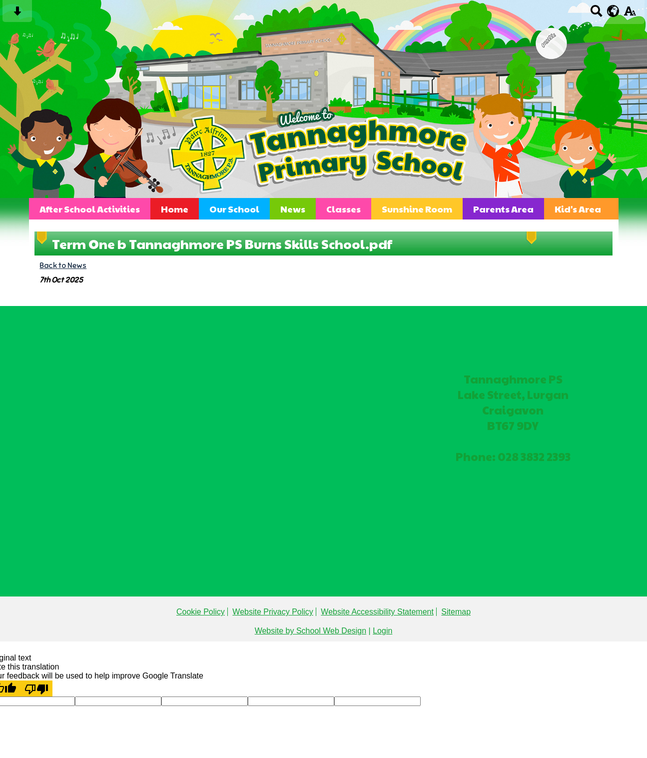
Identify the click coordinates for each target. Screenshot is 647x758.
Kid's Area (578, 208)
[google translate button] (613, 11)
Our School (234, 208)
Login (382, 630)
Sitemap (456, 612)
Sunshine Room (417, 208)
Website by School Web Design (311, 630)
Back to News (62, 265)
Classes (343, 208)
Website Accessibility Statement (377, 612)
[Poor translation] (36, 688)
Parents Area (503, 208)
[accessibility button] (630, 14)
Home (174, 208)
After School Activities (89, 208)
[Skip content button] (17, 14)
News (292, 208)
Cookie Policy (200, 612)
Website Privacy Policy (272, 612)
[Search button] (596, 14)
